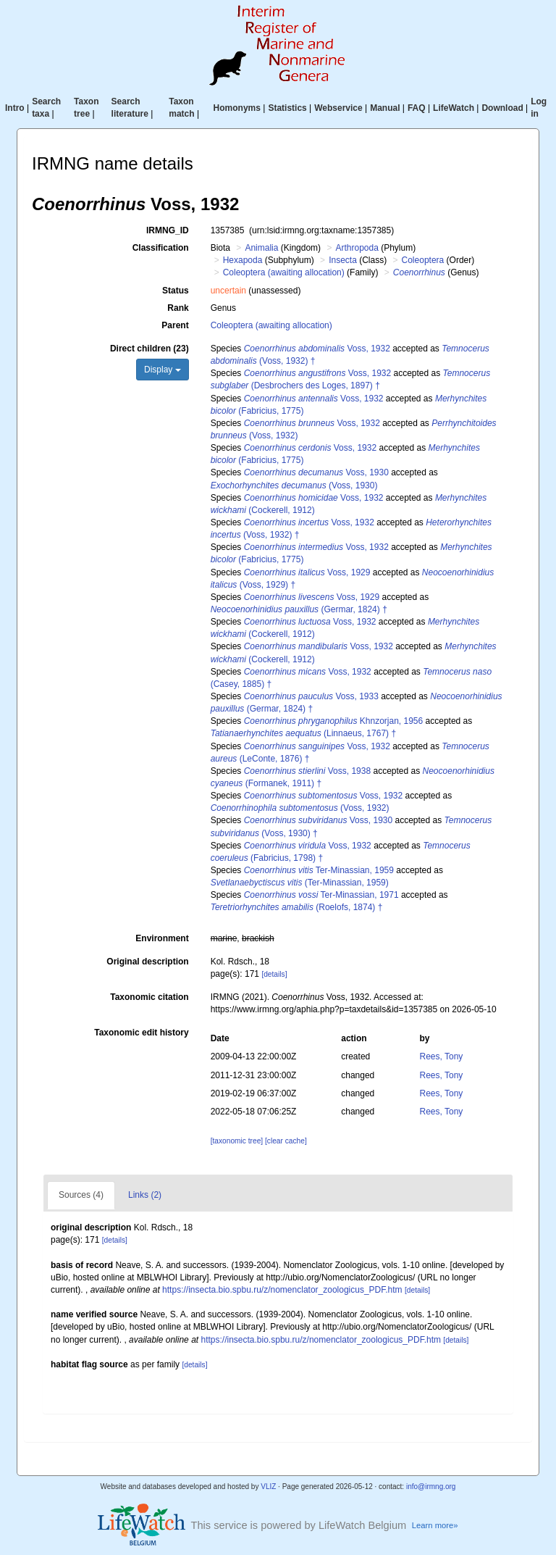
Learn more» (435, 1525)
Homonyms (237, 108)
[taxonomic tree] (237, 1141)
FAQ (417, 108)
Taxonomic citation (149, 997)
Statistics (287, 108)
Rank (177, 308)
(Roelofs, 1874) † (297, 907)
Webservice (338, 108)
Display (162, 369)
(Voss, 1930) (294, 485)
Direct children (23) (149, 348)
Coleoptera (423, 260)
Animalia (261, 248)
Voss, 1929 (307, 572)
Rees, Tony (441, 1056)
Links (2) (144, 1195)
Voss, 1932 (317, 348)
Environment (161, 938)
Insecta (343, 260)
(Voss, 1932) (300, 808)
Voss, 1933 (311, 696)
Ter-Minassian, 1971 (321, 895)
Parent (174, 325)
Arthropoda (356, 248)
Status (175, 290)
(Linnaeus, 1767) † (303, 733)
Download (502, 108)
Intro (15, 108)
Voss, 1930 (316, 472)
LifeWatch (453, 108)
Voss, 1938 (307, 771)
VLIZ (268, 1487)
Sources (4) (81, 1195)
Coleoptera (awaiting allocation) (284, 272)
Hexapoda (243, 260)
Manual (385, 108)
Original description (147, 961)
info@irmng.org (431, 1487)
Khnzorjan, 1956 (334, 721)
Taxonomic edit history (141, 1032)
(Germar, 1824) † (299, 609)
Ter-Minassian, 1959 (319, 870)
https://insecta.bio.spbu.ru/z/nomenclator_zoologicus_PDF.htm (282, 1290)
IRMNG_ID (167, 230)
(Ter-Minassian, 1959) (300, 882)
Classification (160, 248)
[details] (274, 974)
